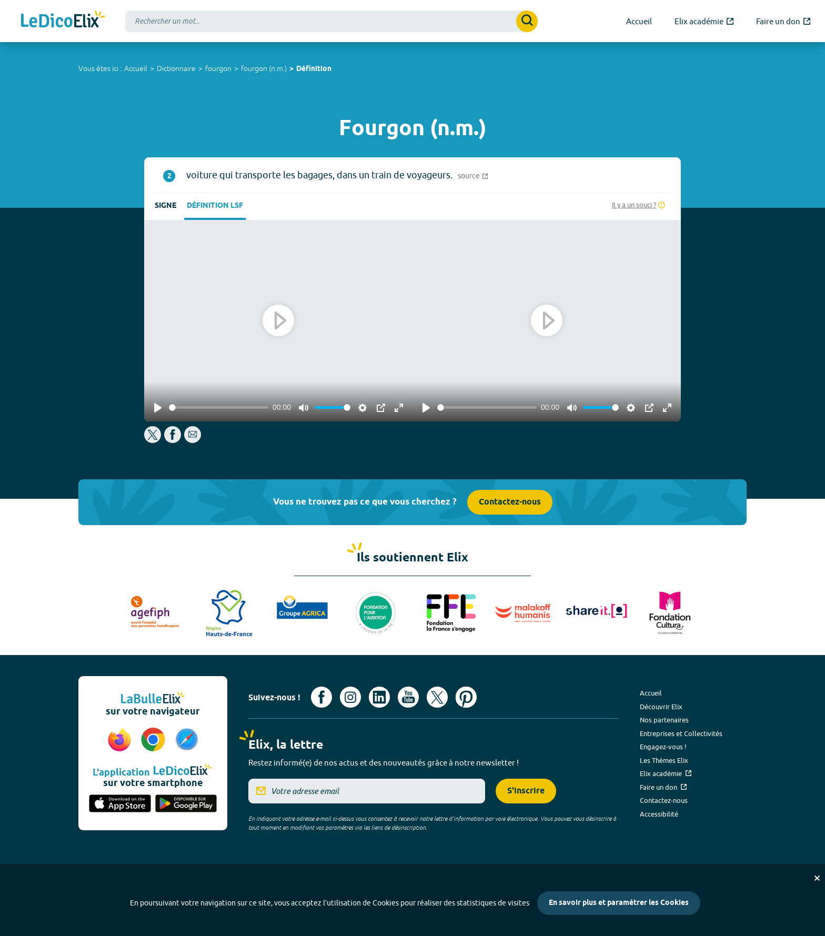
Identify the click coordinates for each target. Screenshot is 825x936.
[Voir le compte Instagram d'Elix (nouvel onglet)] (350, 697)
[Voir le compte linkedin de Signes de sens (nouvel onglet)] (379, 697)
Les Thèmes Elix (664, 760)
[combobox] (331, 21)
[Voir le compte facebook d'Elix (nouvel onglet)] (321, 697)
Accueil (135, 68)
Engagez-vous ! (663, 746)
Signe (165, 206)
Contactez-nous (510, 502)
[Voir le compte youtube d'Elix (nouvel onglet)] (408, 697)
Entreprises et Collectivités (681, 733)
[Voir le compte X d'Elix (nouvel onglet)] (437, 697)
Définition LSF (215, 206)
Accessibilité (659, 814)
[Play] (157, 407)
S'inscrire (526, 791)
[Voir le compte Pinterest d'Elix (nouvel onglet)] (466, 697)
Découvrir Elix (661, 706)
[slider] (218, 407)
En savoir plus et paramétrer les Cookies (619, 903)
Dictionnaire (176, 68)
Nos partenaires (664, 720)
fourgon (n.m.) (264, 68)
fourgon (218, 68)
